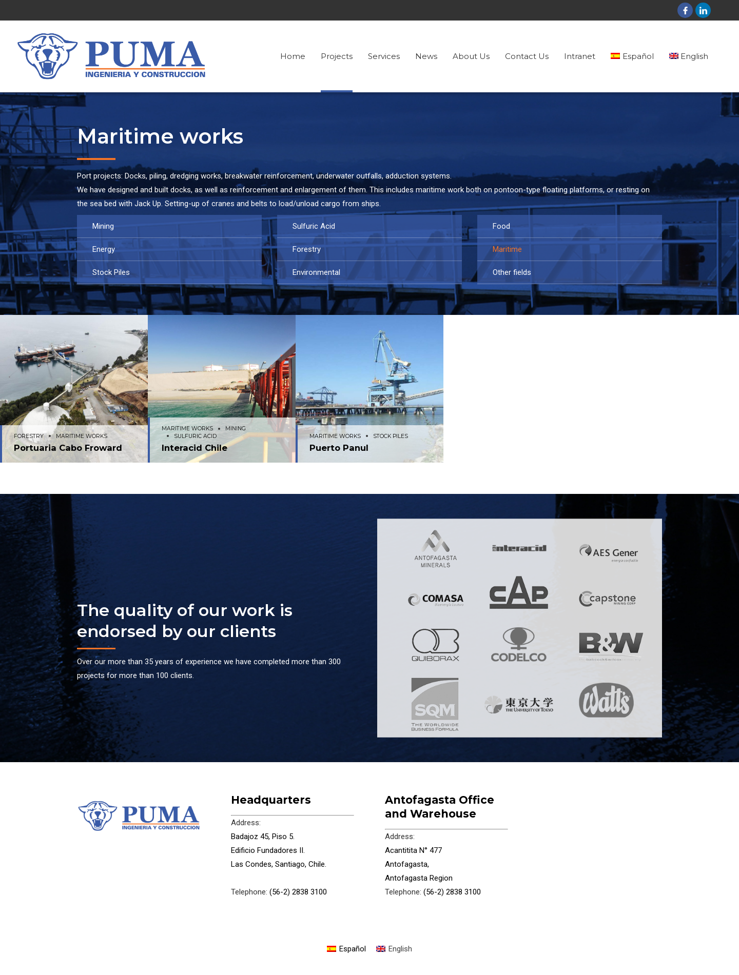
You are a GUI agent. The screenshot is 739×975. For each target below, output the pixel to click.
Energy (103, 249)
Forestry (307, 249)
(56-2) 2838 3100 (297, 892)
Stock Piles (111, 272)
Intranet (579, 56)
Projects (337, 56)
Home (292, 56)
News (426, 56)
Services (384, 56)
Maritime (507, 249)
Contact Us (527, 56)
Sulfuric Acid (314, 226)
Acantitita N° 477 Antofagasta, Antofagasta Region (419, 864)
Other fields (512, 272)
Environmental (316, 272)
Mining (103, 226)
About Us (471, 56)
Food (501, 226)
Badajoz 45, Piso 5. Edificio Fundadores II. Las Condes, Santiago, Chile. (278, 850)
